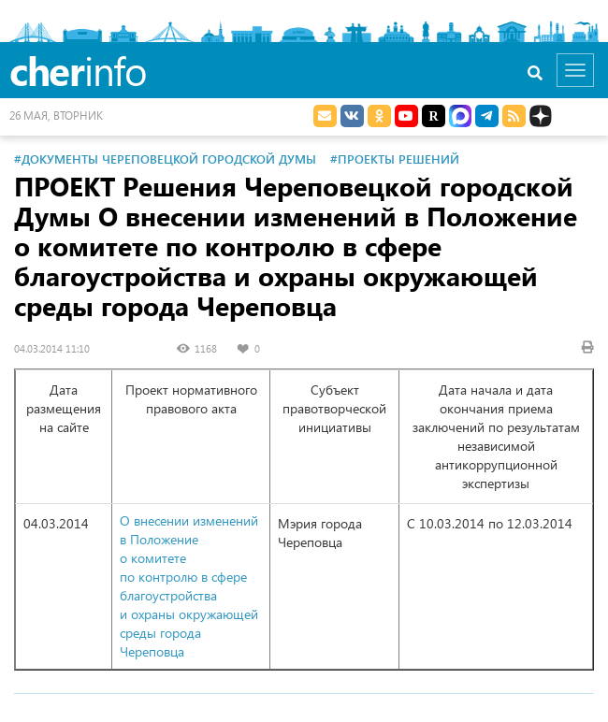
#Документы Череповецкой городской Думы (165, 158)
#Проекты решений (394, 158)
